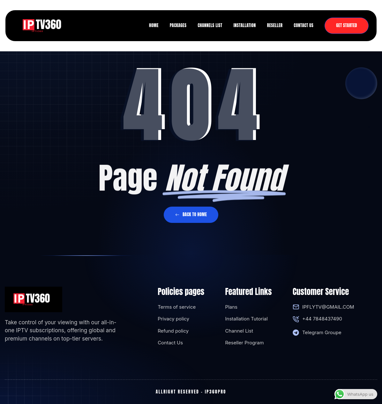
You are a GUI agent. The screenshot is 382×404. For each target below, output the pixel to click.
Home (154, 25)
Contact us (304, 25)
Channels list (210, 25)
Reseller (275, 25)
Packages (178, 25)
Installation (245, 25)
